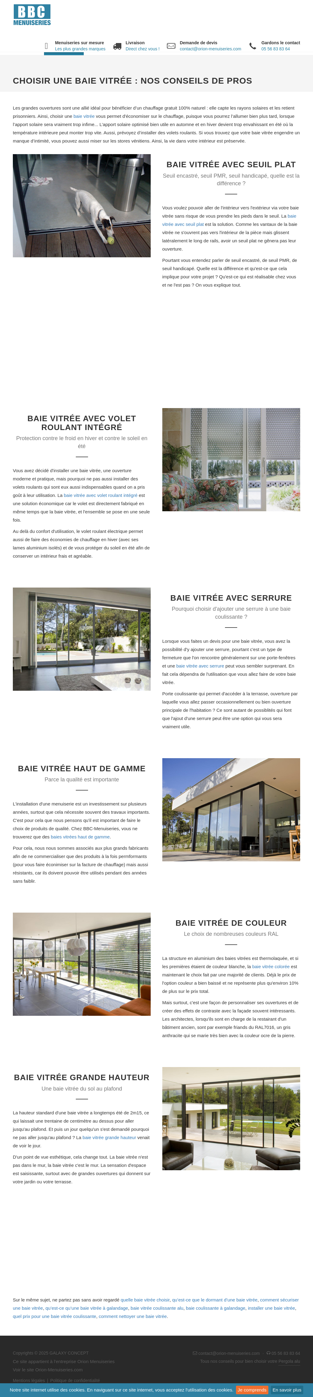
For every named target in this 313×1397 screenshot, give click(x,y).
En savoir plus (287, 1389)
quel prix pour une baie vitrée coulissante (54, 1316)
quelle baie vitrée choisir (145, 1299)
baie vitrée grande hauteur (109, 1137)
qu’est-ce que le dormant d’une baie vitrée (214, 1299)
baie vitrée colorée (271, 966)
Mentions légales (29, 1380)
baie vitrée (83, 116)
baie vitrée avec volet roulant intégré (101, 495)
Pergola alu (289, 1361)
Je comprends (252, 1389)
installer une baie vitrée (271, 1308)
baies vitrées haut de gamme (80, 836)
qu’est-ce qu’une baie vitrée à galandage (87, 1308)
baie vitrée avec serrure (200, 665)
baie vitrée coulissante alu (157, 1308)
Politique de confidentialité (75, 1380)
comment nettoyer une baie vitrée (133, 1316)
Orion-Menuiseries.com (59, 1369)
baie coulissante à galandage (215, 1308)
